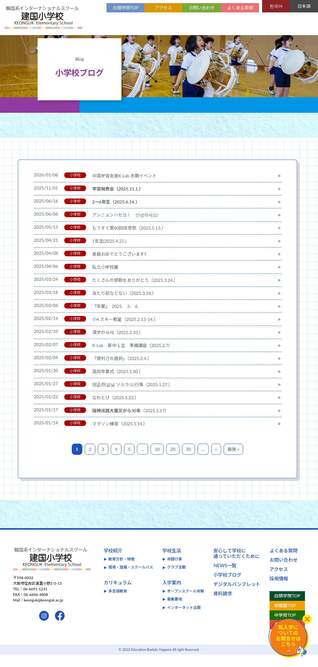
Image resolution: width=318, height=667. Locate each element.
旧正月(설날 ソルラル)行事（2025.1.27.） (132, 397)
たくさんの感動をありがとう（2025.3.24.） (135, 292)
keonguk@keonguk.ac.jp (43, 612)
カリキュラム (118, 595)
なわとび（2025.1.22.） (115, 410)
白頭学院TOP (126, 7)
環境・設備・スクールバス (130, 579)
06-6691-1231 (35, 601)
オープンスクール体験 (185, 603)
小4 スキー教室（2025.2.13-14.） (125, 331)
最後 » (233, 461)
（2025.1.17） (130, 423)
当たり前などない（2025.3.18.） (124, 305)
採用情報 (279, 591)
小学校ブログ (227, 587)
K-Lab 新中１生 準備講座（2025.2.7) (131, 357)
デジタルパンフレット (236, 596)
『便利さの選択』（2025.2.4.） (122, 370)
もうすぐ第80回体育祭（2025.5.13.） (129, 240)
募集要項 (174, 611)
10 (157, 461)
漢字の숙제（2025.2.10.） (117, 344)
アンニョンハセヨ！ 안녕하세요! (125, 227)
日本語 (304, 6)
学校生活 (171, 563)
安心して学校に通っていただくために (236, 565)
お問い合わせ (202, 7)
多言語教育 (117, 603)
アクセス (163, 7)
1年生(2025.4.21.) (109, 253)
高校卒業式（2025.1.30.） (117, 383)
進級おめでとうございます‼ (119, 266)
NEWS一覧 (224, 578)
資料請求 (222, 606)
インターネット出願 (184, 620)
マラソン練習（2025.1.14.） (120, 436)
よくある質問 (240, 7)
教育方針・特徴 (121, 571)
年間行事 (174, 571)
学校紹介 (113, 563)
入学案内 (171, 595)
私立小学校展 (105, 279)
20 (172, 461)
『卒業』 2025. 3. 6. (115, 318)
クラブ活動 (176, 579)
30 (188, 461)
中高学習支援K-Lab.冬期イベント (124, 188)
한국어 (276, 6)
